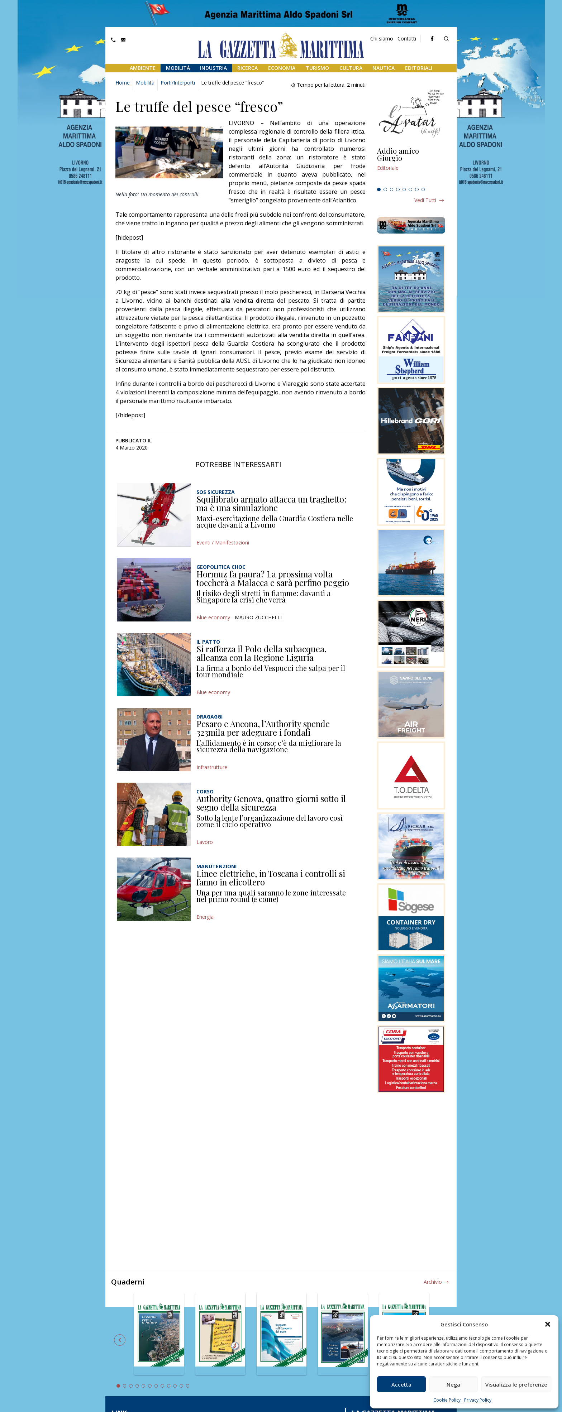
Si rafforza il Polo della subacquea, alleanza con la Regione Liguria (261, 653)
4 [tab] (398, 189)
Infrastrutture (211, 767)
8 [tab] (423, 189)
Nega (453, 1384)
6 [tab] (410, 189)
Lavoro (204, 842)
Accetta (401, 1384)
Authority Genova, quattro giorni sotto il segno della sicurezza (271, 803)
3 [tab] (392, 189)
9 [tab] (169, 1386)
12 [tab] (188, 1386)
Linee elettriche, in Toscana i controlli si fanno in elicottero (270, 878)
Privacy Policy (477, 1400)
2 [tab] (385, 189)
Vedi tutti (425, 200)
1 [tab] (379, 189)
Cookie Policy (447, 1400)
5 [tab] (404, 189)
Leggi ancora (411, 165)
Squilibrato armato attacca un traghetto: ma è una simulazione (271, 503)
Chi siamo (381, 38)
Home (122, 82)
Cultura (350, 67)
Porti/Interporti (178, 82)
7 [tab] (417, 189)
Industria (213, 67)
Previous (119, 1340)
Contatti (406, 38)
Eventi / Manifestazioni (222, 542)
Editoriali (418, 67)
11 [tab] (181, 1386)
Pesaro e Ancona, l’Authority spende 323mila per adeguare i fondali (263, 728)
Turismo (317, 67)
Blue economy (213, 617)
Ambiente (143, 67)
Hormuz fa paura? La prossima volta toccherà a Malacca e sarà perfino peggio (272, 578)
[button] (547, 1324)
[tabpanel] (411, 165)
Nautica (383, 67)
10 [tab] (175, 1386)
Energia (205, 916)
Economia (281, 67)
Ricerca (247, 67)
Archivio (433, 1281)
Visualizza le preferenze (516, 1384)
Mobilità (178, 67)
